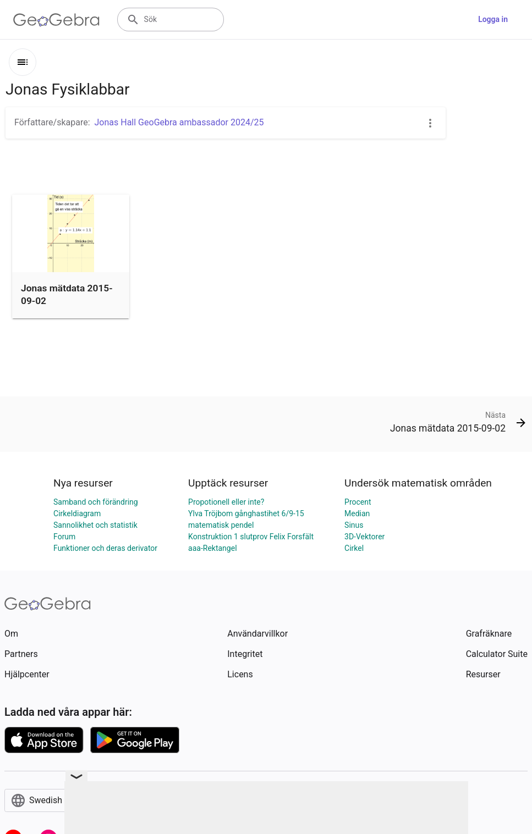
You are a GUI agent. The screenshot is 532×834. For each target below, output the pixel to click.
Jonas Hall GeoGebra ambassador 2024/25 (179, 122)
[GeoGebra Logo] (56, 19)
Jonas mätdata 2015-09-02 (67, 294)
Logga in (493, 19)
